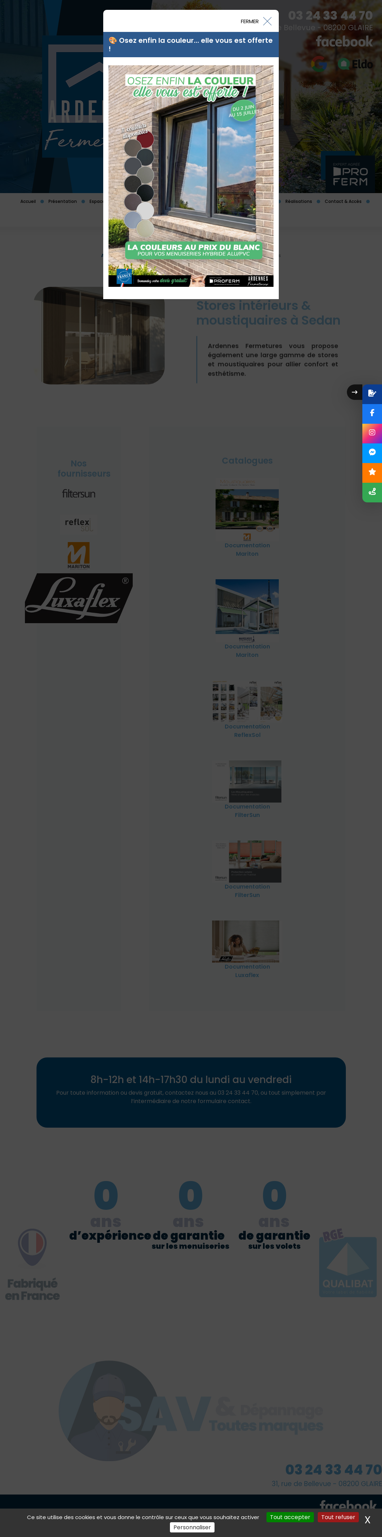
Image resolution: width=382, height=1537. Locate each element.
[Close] (256, 20)
